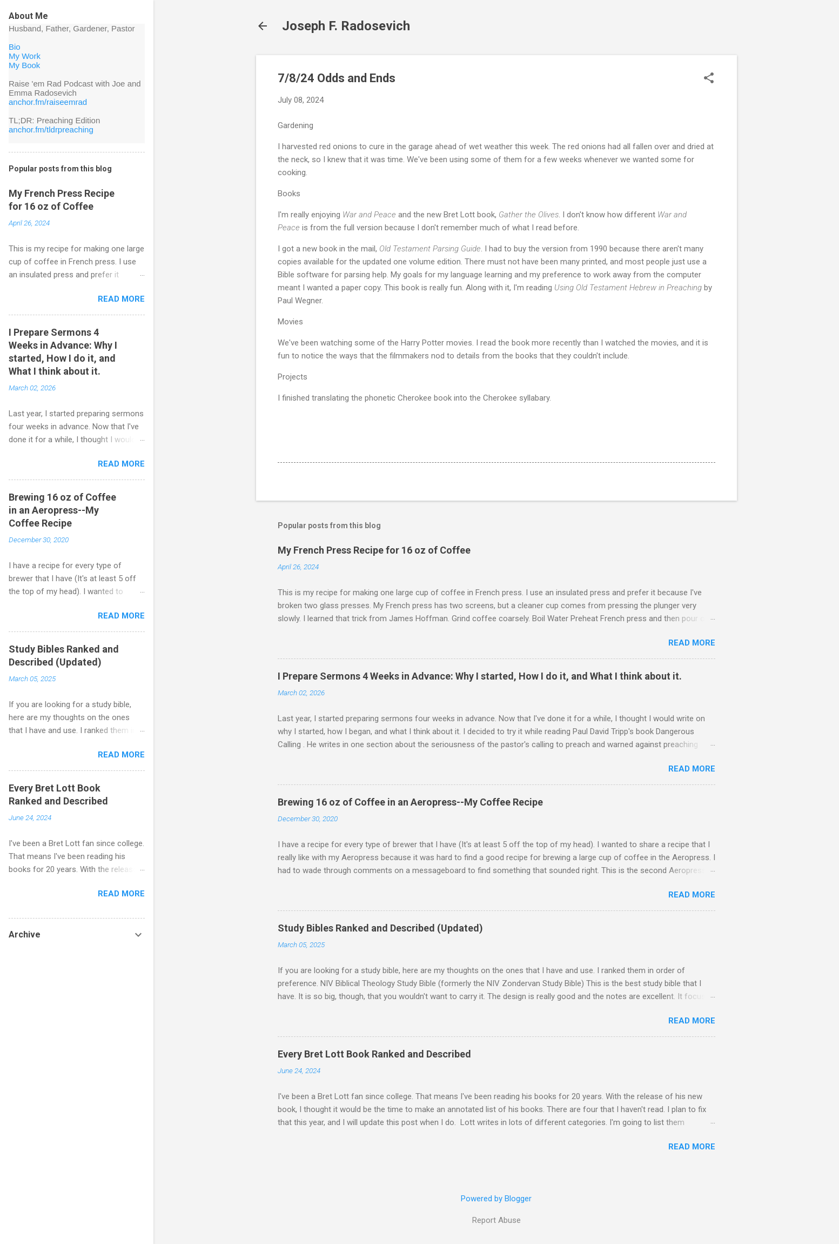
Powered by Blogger (496, 1198)
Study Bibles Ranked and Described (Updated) (380, 928)
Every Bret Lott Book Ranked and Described (374, 1054)
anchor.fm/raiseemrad (48, 102)
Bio (15, 46)
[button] (708, 79)
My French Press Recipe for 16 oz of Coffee (374, 550)
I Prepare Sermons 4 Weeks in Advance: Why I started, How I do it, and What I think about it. (480, 676)
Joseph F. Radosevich (346, 26)
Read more (691, 643)
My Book (24, 65)
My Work (25, 56)
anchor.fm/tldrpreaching (51, 129)
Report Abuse (496, 1220)
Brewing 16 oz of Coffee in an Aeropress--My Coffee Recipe (410, 802)
